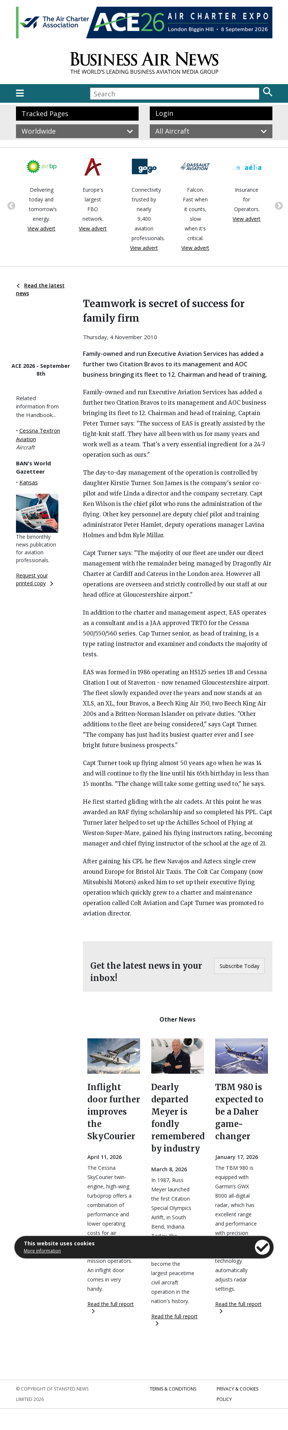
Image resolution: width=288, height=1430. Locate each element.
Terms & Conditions (173, 1389)
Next (278, 205)
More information (42, 1251)
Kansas (28, 482)
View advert (41, 228)
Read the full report (110, 1306)
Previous (10, 205)
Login (164, 113)
